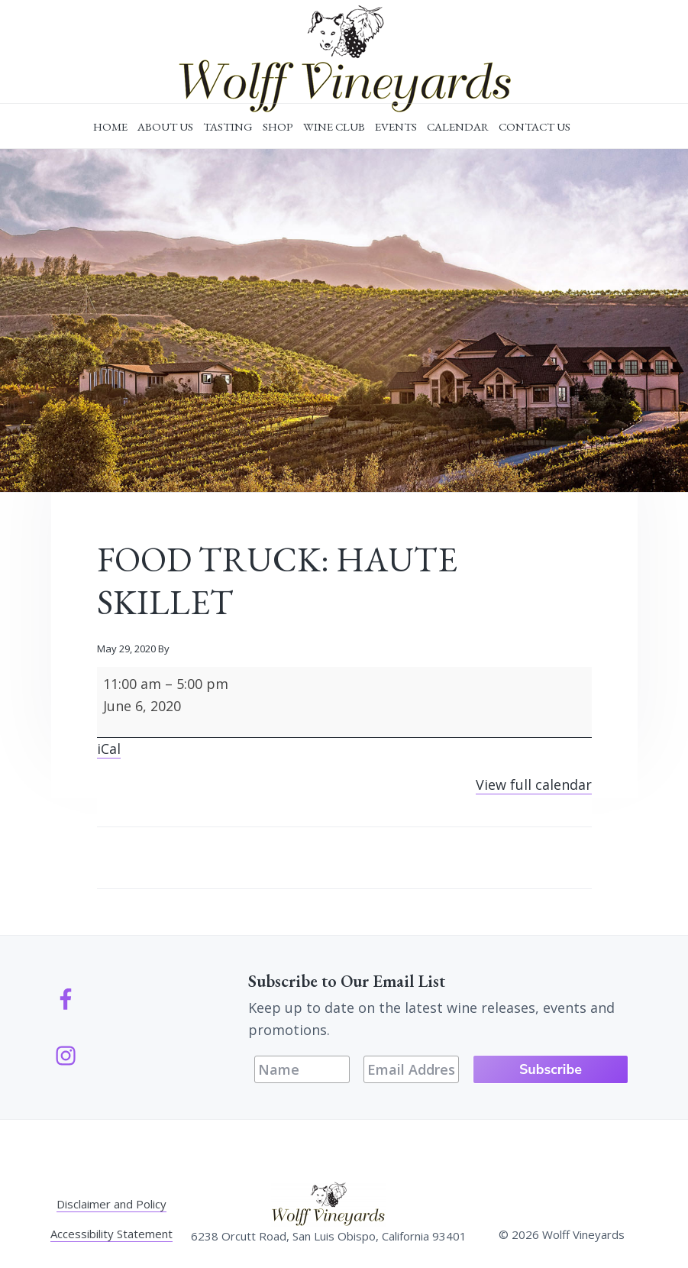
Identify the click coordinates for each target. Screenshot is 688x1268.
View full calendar (534, 784)
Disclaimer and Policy (111, 1203)
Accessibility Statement (111, 1233)
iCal (109, 748)
